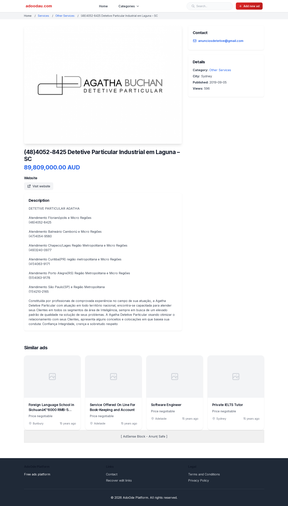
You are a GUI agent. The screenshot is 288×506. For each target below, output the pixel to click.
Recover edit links (119, 480)
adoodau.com (39, 6)
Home (103, 6)
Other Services (64, 15)
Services (43, 15)
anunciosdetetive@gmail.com (220, 41)
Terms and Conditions (204, 474)
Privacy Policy (198, 480)
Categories (129, 6)
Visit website (38, 186)
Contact (111, 474)
